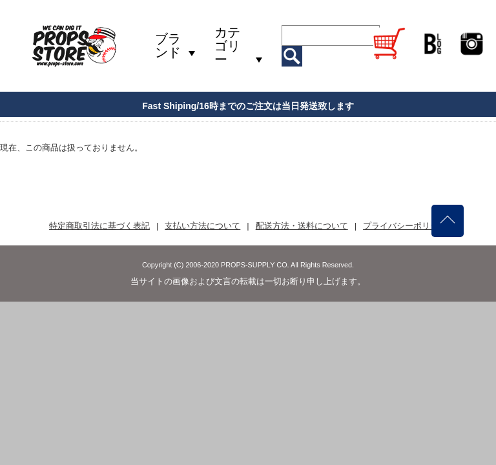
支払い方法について (202, 226)
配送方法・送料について (302, 226)
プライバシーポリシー (405, 226)
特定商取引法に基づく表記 (99, 226)
